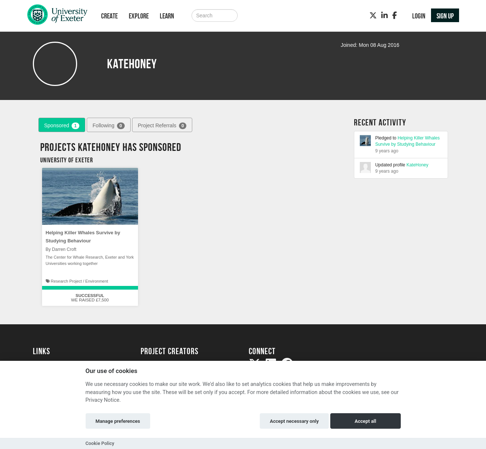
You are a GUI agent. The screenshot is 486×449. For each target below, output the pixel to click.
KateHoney (417, 164)
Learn (167, 16)
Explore (139, 16)
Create (109, 16)
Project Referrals (162, 125)
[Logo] (57, 16)
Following (109, 125)
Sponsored (61, 125)
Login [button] (418, 16)
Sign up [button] (445, 16)
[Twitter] (373, 15)
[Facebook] (394, 15)
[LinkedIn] (384, 15)
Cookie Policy (100, 443)
